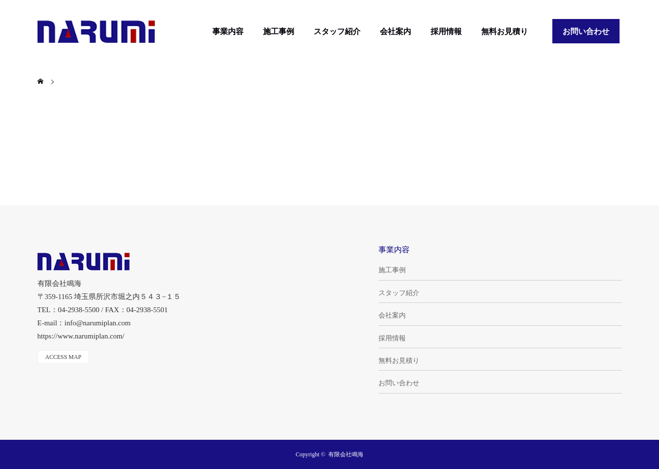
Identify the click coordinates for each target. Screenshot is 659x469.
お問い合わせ (586, 31)
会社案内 (395, 31)
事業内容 (228, 31)
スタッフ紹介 (337, 31)
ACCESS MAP (63, 357)
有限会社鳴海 (345, 454)
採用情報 (446, 31)
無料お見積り (504, 31)
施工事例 (278, 31)
